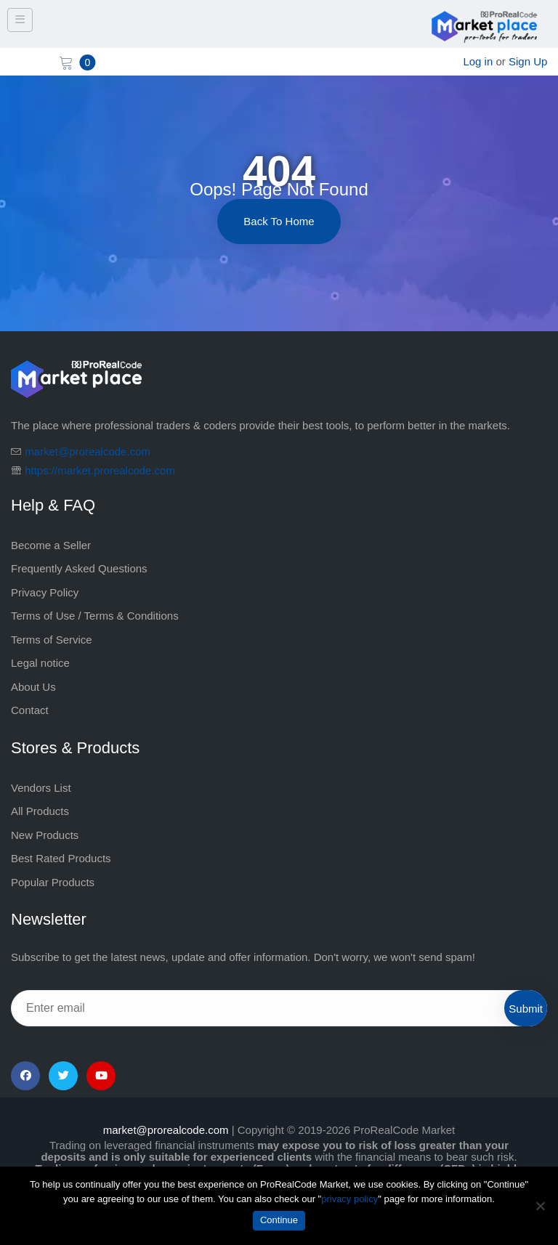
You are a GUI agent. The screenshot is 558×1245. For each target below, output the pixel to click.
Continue (279, 1219)
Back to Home (278, 221)
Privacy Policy (44, 592)
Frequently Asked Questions (79, 568)
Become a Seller (51, 545)
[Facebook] (25, 1075)
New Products (44, 835)
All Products (40, 811)
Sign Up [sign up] (528, 61)
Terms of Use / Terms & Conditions (95, 615)
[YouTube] (101, 1075)
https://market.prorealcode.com (100, 470)
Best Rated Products (61, 858)
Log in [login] (478, 61)
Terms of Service (51, 639)
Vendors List (41, 788)
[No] (540, 1206)
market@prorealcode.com (87, 451)
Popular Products (52, 882)
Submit (526, 1008)
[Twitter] (63, 1075)
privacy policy (349, 1198)
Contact (30, 710)
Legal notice (40, 663)
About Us (33, 687)
